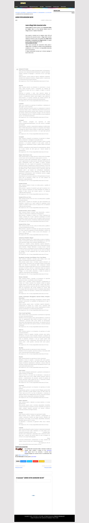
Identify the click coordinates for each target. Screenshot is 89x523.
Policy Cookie (55, 517)
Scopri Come (56, 6)
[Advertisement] (34, 10)
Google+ (35, 461)
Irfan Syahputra (42, 517)
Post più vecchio (48, 467)
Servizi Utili (63, 6)
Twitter (29, 461)
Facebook (23, 461)
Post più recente (18, 467)
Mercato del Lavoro (34, 6)
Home (16, 6)
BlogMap (49, 517)
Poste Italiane (48, 6)
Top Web (42, 6)
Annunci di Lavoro (24, 6)
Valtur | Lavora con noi (23, 455)
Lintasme (41, 461)
